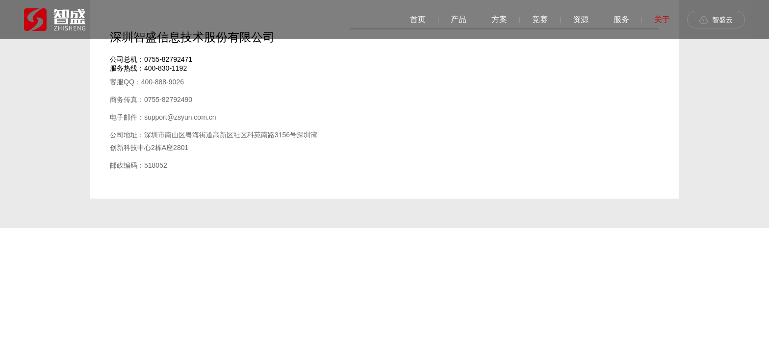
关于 (662, 19)
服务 (621, 19)
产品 (458, 19)
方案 (499, 19)
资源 (581, 19)
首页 (418, 19)
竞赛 (540, 19)
